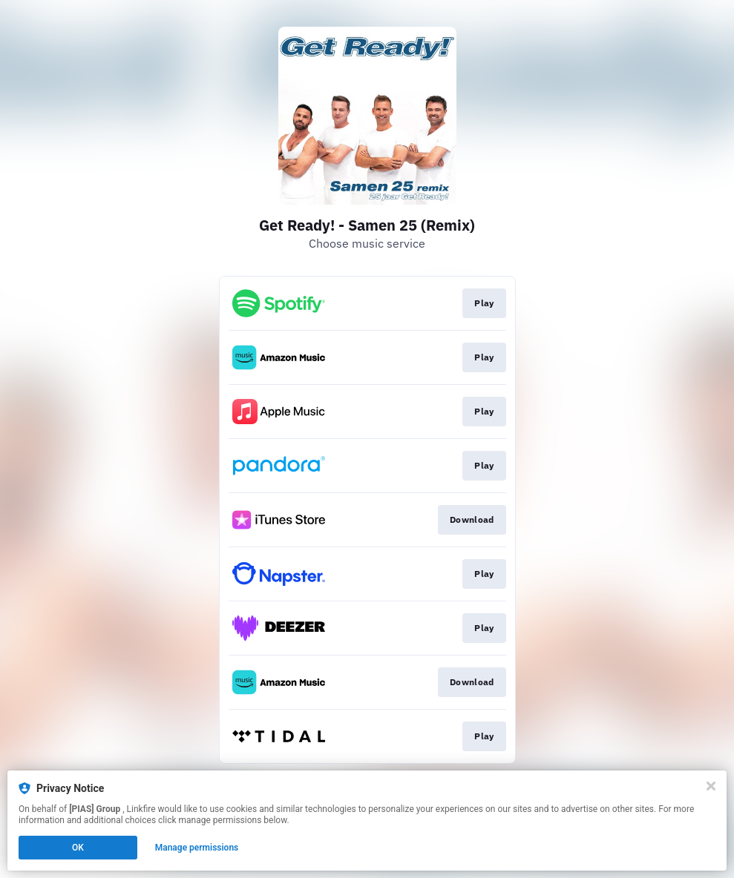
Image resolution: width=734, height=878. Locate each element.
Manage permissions (197, 847)
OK (78, 847)
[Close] (711, 786)
